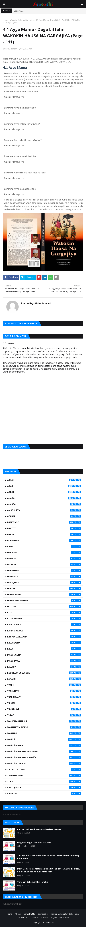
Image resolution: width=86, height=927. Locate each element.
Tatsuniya (44, 691)
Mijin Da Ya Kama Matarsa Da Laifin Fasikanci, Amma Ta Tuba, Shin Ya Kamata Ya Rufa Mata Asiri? (48, 870)
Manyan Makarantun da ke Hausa (65, 914)
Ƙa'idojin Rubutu (44, 787)
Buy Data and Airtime (60, 917)
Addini (44, 492)
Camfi (44, 546)
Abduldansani (11, 48)
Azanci (44, 516)
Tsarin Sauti (44, 697)
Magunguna (44, 654)
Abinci (44, 480)
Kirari (44, 648)
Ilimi (44, 612)
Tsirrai (44, 703)
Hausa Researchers (44, 600)
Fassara (44, 558)
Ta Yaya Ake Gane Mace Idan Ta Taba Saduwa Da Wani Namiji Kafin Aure (48, 857)
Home (5, 20)
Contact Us (42, 914)
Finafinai (44, 564)
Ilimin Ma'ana (44, 618)
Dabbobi (44, 552)
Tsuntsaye (44, 709)
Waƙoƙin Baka (44, 745)
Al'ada (44, 498)
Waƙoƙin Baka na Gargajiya (22, 20)
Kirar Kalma (44, 642)
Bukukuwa (44, 540)
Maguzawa (44, 660)
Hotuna (44, 606)
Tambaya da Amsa (39, 917)
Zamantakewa (44, 775)
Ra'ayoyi (44, 666)
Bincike (44, 534)
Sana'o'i (44, 679)
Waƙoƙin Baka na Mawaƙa (44, 757)
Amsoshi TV (44, 510)
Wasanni (44, 733)
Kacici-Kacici (44, 624)
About (17, 914)
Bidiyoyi (44, 528)
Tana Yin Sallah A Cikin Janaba (32, 881)
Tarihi (44, 685)
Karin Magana (44, 630)
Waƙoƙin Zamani (44, 763)
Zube (44, 781)
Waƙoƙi (44, 739)
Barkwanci (44, 522)
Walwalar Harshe (44, 721)
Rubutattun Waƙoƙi (44, 672)
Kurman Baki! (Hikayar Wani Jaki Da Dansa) (39, 829)
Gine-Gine (44, 576)
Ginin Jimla (44, 582)
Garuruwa (44, 570)
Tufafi (44, 715)
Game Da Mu (29, 914)
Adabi (44, 486)
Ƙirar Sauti (44, 793)
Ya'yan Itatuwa (44, 769)
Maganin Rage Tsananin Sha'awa (34, 842)
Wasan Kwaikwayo (44, 727)
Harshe (44, 588)
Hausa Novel (44, 594)
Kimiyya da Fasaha (44, 636)
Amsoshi (51, 922)
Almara (44, 504)
